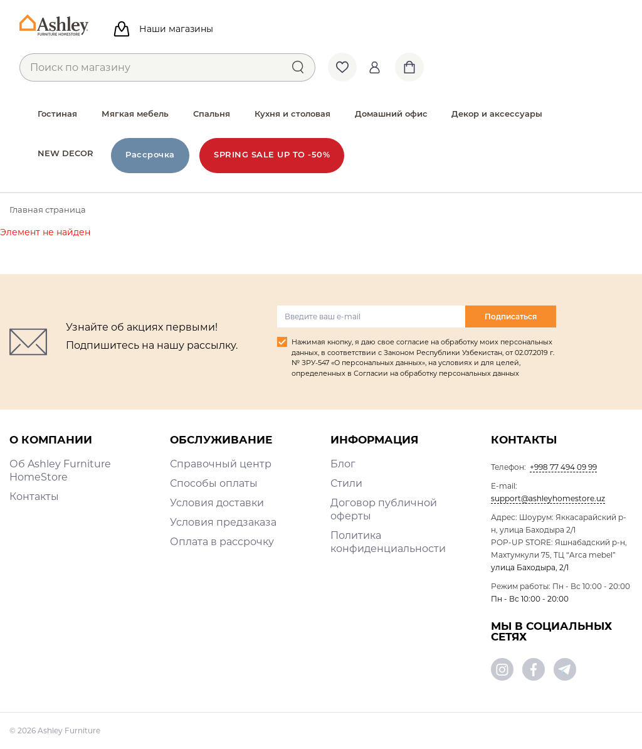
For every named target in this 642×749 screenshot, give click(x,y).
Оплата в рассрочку (222, 542)
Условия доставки (217, 503)
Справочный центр (220, 464)
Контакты (34, 496)
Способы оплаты (214, 483)
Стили (346, 483)
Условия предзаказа (223, 522)
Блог (342, 464)
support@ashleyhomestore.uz (548, 498)
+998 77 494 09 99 (563, 467)
